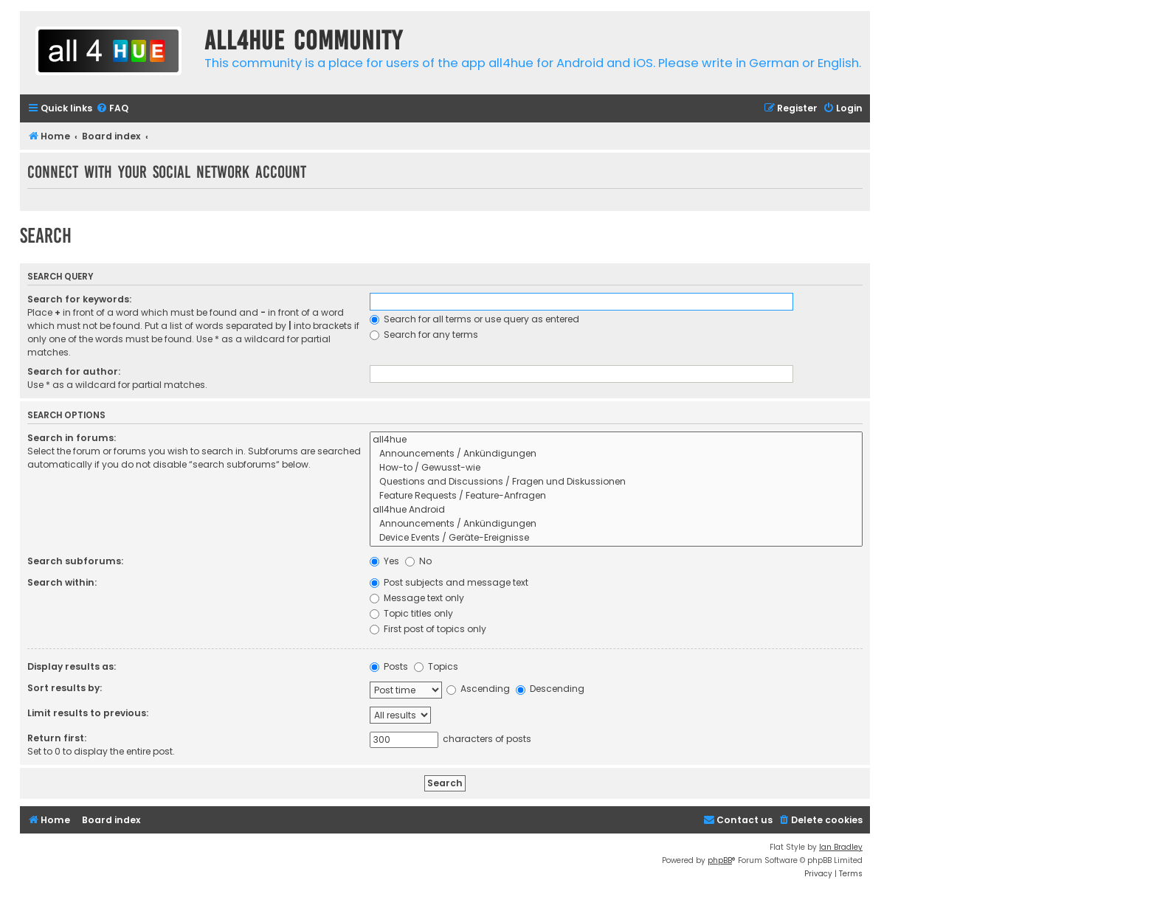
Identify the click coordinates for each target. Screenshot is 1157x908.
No (418, 561)
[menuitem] (112, 109)
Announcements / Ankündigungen (616, 454)
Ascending (478, 688)
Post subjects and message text (449, 582)
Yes (384, 561)
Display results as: (71, 666)
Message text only (417, 598)
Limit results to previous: (87, 713)
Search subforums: (75, 561)
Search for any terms (424, 334)
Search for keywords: (79, 299)
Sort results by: (64, 688)
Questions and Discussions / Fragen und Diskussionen (616, 482)
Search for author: (73, 371)
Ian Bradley (841, 847)
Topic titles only (411, 613)
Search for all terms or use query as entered (474, 319)
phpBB (720, 860)
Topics (436, 666)
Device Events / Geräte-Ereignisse (616, 538)
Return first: (56, 738)
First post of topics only (428, 629)
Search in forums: (71, 438)
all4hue (616, 440)
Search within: (62, 582)
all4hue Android (616, 510)
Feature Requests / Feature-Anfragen (616, 496)
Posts (389, 666)
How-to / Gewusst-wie (616, 468)
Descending (550, 688)
